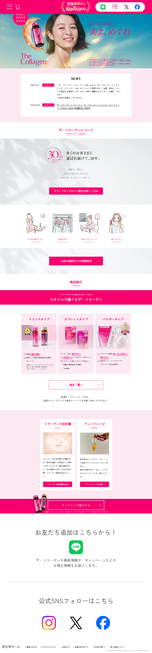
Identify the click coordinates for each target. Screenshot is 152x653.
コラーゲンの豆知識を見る (57, 484)
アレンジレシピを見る (94, 484)
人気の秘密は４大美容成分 (76, 261)
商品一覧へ (75, 385)
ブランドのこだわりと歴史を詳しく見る (76, 191)
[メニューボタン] (9, 7)
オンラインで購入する (76, 505)
